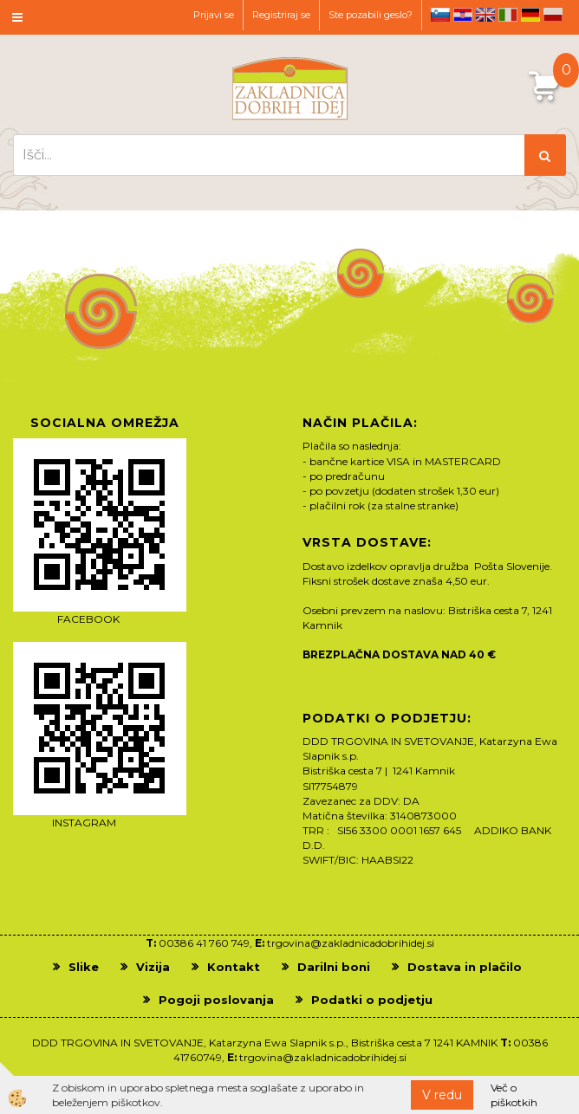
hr (462, 15)
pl (553, 15)
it (507, 15)
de (530, 15)
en (485, 15)
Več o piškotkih (514, 1095)
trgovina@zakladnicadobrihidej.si (350, 942)
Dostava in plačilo (464, 967)
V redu (442, 1095)
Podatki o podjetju (372, 1000)
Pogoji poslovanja (216, 1000)
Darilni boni (333, 967)
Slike (83, 967)
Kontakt (233, 967)
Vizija (153, 967)
